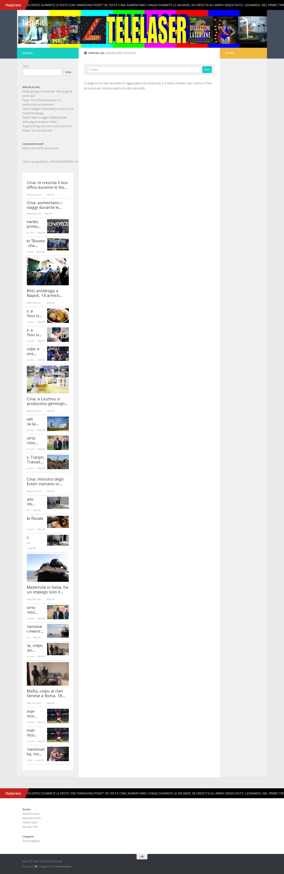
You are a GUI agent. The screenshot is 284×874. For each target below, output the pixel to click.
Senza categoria (31, 841)
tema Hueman (64, 866)
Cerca (25, 66)
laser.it (33, 22)
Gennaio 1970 (30, 826)
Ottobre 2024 (30, 822)
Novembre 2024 (31, 818)
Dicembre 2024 (31, 813)
